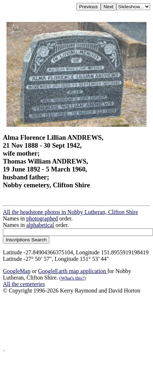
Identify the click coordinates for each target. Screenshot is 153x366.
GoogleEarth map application (72, 271)
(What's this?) (72, 278)
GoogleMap (16, 271)
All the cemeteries (24, 284)
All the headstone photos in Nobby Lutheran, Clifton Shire (70, 212)
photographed (42, 218)
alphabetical (40, 225)
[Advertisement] (70, 321)
